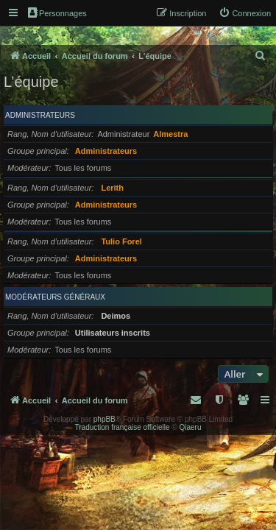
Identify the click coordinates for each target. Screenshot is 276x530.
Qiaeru (190, 427)
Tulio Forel (121, 241)
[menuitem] (245, 13)
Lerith (112, 187)
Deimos (115, 315)
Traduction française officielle (122, 427)
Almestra (170, 134)
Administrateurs (40, 115)
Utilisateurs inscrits (112, 332)
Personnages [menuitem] (57, 12)
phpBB (104, 419)
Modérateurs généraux (55, 297)
